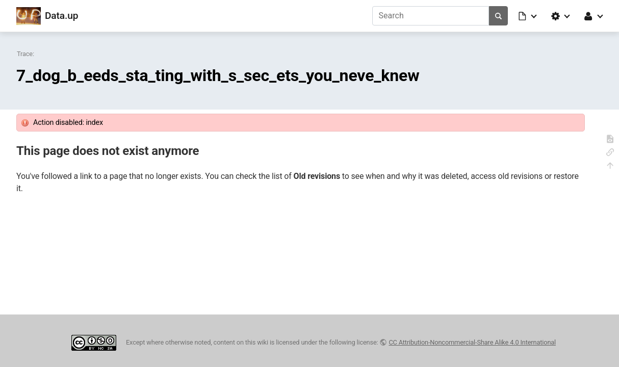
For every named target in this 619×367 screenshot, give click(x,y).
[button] (528, 15)
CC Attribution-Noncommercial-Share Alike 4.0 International (472, 342)
